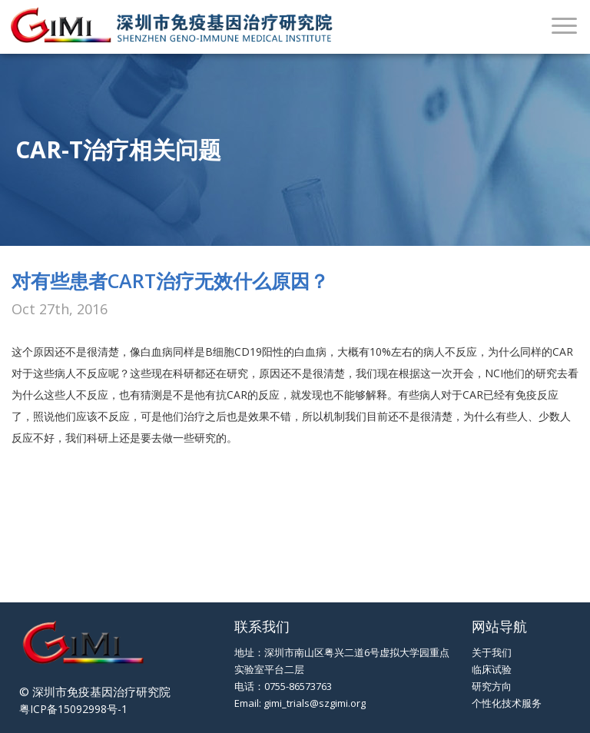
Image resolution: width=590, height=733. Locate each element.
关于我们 (492, 652)
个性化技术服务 (507, 703)
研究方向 (492, 686)
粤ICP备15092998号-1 (73, 708)
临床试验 (492, 669)
